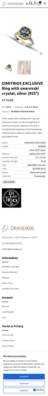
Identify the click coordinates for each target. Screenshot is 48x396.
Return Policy (7, 283)
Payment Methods (9, 272)
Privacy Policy (7, 346)
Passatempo (40, 176)
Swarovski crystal (38, 172)
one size (42, 165)
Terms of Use (7, 335)
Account (5, 306)
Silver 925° (41, 154)
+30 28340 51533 (13, 243)
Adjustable (32, 165)
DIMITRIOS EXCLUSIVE (35, 143)
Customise (24, 383)
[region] (24, 374)
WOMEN (42, 146)
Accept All (24, 377)
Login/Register (8, 312)
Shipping (5, 278)
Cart (4, 317)
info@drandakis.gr (13, 249)
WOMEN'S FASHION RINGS (23, 111)
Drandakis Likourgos (10, 267)
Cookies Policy (8, 340)
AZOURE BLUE (39, 169)
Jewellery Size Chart (10, 289)
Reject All (24, 390)
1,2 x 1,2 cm (40, 157)
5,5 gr (43, 161)
